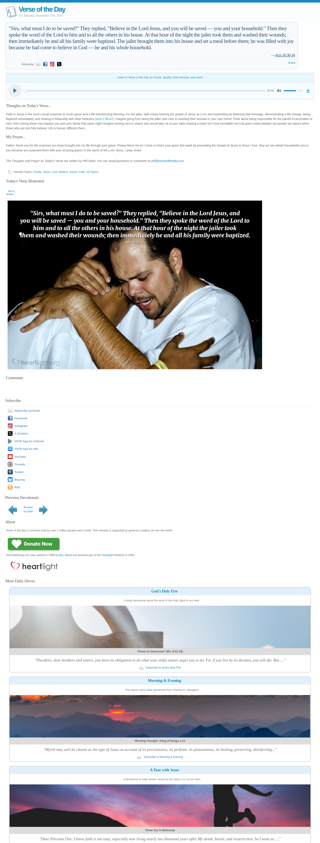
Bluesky (19, 479)
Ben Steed (65, 555)
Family (37, 171)
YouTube (20, 456)
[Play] (14, 90)
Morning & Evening (164, 680)
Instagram (21, 426)
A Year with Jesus (164, 770)
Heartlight (108, 555)
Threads (19, 464)
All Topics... (93, 171)
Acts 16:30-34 (285, 55)
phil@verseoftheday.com (167, 161)
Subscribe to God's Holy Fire (160, 667)
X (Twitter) (21, 433)
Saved (73, 171)
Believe (63, 171)
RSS (17, 487)
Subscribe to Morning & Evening (160, 757)
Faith (82, 171)
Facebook (20, 418)
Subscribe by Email (23, 410)
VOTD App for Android (29, 441)
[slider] (144, 91)
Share (292, 62)
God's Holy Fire (164, 591)
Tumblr (19, 472)
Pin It (11, 191)
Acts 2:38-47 (104, 119)
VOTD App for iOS (26, 448)
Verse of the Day (42, 9)
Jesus (46, 171)
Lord (54, 171)
